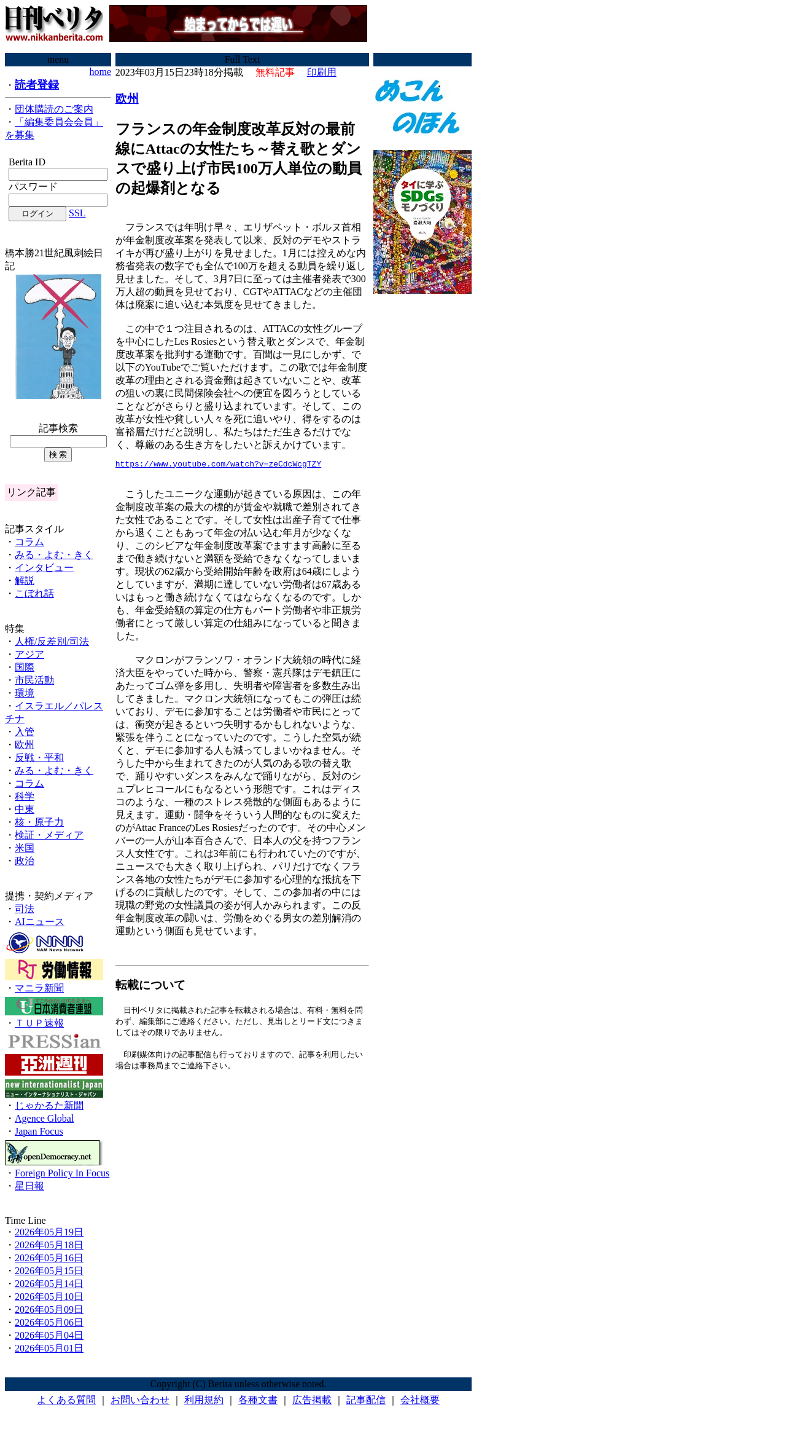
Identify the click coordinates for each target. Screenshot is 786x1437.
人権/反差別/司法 (52, 641)
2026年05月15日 (49, 1271)
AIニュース (39, 921)
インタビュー (44, 567)
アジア (29, 654)
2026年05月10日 (49, 1296)
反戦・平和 (39, 757)
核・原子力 (39, 822)
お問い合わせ (140, 1400)
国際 (24, 667)
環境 (24, 693)
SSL (77, 213)
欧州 (24, 744)
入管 (24, 731)
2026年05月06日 (49, 1322)
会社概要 (420, 1400)
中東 (24, 809)
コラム (29, 542)
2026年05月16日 (49, 1258)
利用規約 (204, 1400)
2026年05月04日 (49, 1335)
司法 (24, 909)
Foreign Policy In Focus (62, 1173)
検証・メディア (49, 835)
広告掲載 (312, 1400)
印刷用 (322, 72)
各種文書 (258, 1400)
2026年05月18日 (49, 1245)
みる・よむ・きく (54, 554)
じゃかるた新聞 (49, 1105)
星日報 (29, 1186)
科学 (24, 796)
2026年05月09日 (49, 1309)
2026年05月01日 (49, 1348)
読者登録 (37, 85)
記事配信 (366, 1400)
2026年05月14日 (49, 1283)
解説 (24, 580)
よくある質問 (66, 1400)
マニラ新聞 (39, 988)
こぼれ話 (34, 593)
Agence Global (44, 1118)
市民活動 (34, 680)
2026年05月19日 (49, 1232)
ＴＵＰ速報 (39, 1023)
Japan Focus (39, 1131)
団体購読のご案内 (54, 109)
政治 (24, 861)
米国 (24, 848)
